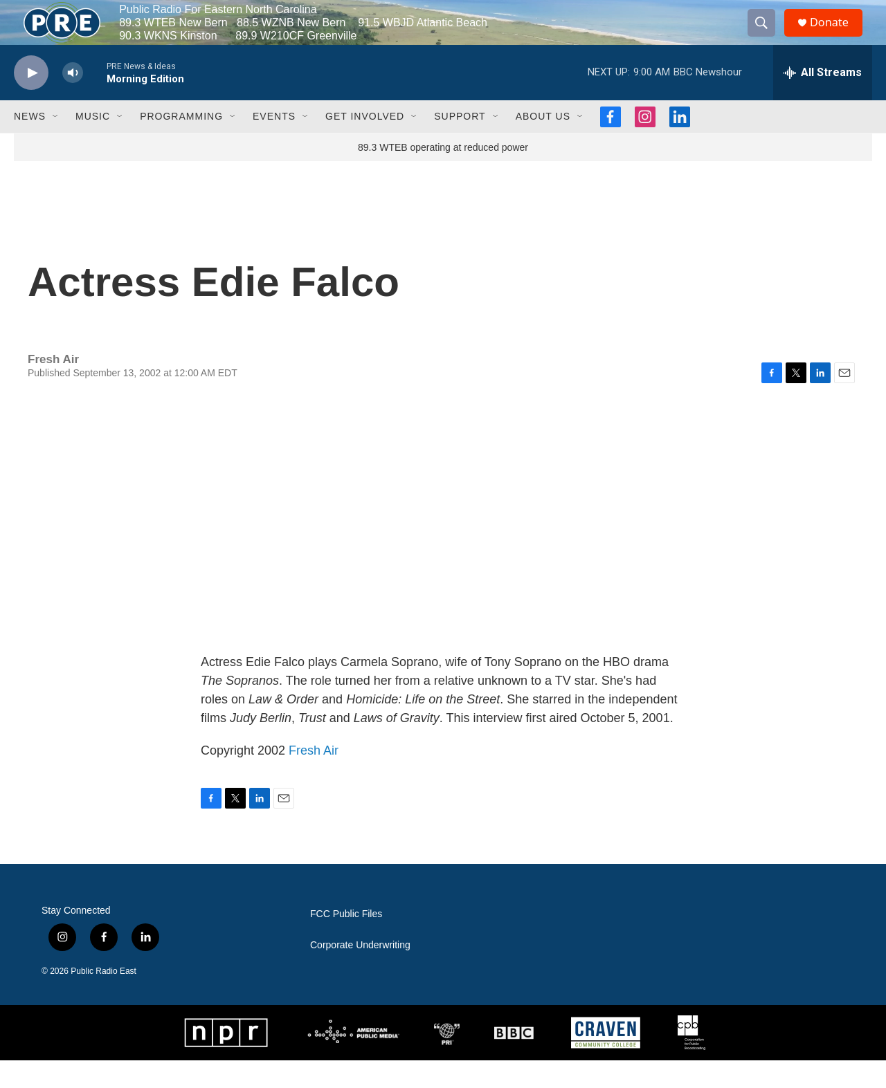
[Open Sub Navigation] (56, 143)
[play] (31, 101)
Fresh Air (313, 778)
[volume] (72, 100)
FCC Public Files (346, 942)
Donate (836, 36)
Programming (181, 143)
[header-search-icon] (767, 36)
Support (459, 143)
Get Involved (364, 143)
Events (274, 143)
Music (92, 143)
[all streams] (822, 100)
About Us (543, 143)
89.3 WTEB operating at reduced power (443, 175)
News (30, 143)
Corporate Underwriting (360, 973)
